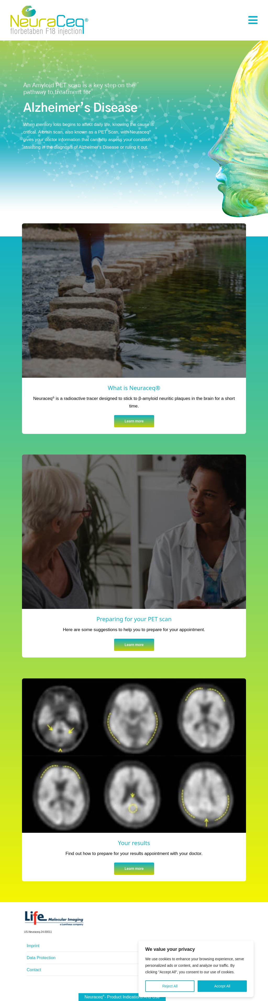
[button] (253, 20)
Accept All (222, 988)
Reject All (169, 988)
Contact (34, 970)
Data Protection (41, 958)
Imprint (33, 946)
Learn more (134, 421)
